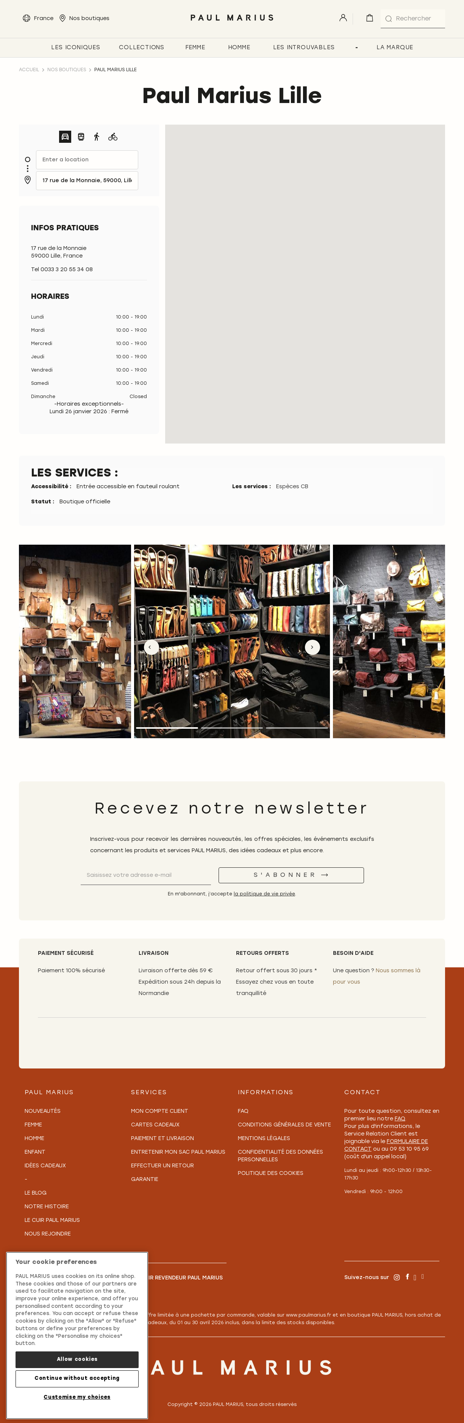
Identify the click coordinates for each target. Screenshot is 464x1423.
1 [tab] (167, 728)
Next (312, 647)
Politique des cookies (270, 1173)
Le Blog (36, 1193)
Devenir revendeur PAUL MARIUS (177, 1278)
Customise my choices (77, 1397)
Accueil (29, 70)
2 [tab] (232, 728)
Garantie (144, 1179)
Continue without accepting (77, 1378)
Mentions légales (264, 1139)
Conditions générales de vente (284, 1125)
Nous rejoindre (48, 1234)
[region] (77, 1335)
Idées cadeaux (45, 1166)
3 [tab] (297, 728)
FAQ (243, 1111)
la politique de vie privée (264, 894)
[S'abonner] (291, 875)
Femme (33, 1125)
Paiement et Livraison (162, 1139)
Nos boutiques (66, 70)
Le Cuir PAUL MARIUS (52, 1220)
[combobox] (413, 18)
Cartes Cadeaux (155, 1125)
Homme (34, 1139)
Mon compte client (159, 1111)
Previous (151, 647)
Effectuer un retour (162, 1166)
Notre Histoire (47, 1207)
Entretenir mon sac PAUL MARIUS (178, 1152)
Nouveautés (43, 1111)
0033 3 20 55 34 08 (67, 270)
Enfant (35, 1152)
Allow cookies (77, 1359)
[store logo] (232, 22)
